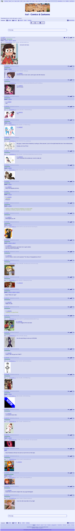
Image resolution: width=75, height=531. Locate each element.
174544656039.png (12, 83)
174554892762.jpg (12, 335)
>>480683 (10, 69)
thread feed (70, 20)
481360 (7, 332)
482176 (7, 418)
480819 (7, 165)
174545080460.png (12, 109)
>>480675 (6, 40)
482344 (7, 456)
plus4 (42, 525)
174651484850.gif (12, 477)
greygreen (54, 525)
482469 (7, 486)
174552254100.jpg (12, 263)
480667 (4, 37)
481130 (7, 251)
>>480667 (20, 73)
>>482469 (10, 475)
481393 (7, 349)
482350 (7, 472)
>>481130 (10, 243)
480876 (7, 213)
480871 (7, 191)
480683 (7, 79)
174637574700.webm (13, 439)
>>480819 (9, 187)
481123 (7, 240)
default (38, 525)
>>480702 (10, 40)
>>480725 (14, 40)
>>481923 (10, 394)
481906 (7, 374)
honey (72, 525)
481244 (7, 306)
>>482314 (19, 462)
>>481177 (14, 243)
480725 (7, 120)
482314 (7, 435)
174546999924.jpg (12, 154)
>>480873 (9, 217)
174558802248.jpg (12, 361)
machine (60, 525)
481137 (7, 260)
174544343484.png (8, 42)
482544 (7, 495)
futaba (49, 525)
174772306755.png (12, 498)
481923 (7, 409)
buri (45, 525)
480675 (7, 66)
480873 (7, 203)
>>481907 (9, 413)
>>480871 (10, 184)
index (25, 20)
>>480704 (10, 99)
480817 (7, 151)
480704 (7, 106)
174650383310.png (12, 459)
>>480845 (10, 168)
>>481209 (9, 302)
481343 (7, 315)
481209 (7, 289)
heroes (64, 525)
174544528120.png (12, 70)
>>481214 (10, 292)
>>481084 (9, 353)
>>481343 (18, 292)
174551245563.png (12, 226)
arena (68, 525)
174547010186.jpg (12, 169)
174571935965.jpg (12, 377)
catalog (29, 20)
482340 (7, 448)
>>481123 (10, 194)
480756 (7, 137)
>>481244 (14, 292)
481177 (7, 277)
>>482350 (9, 490)
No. (1, 37)
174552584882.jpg (12, 280)
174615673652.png (12, 421)
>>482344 (10, 438)
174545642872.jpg (12, 124)
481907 (7, 391)
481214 (7, 298)
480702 (7, 96)
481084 (7, 222)
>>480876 (10, 206)
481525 (7, 357)
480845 (7, 181)
